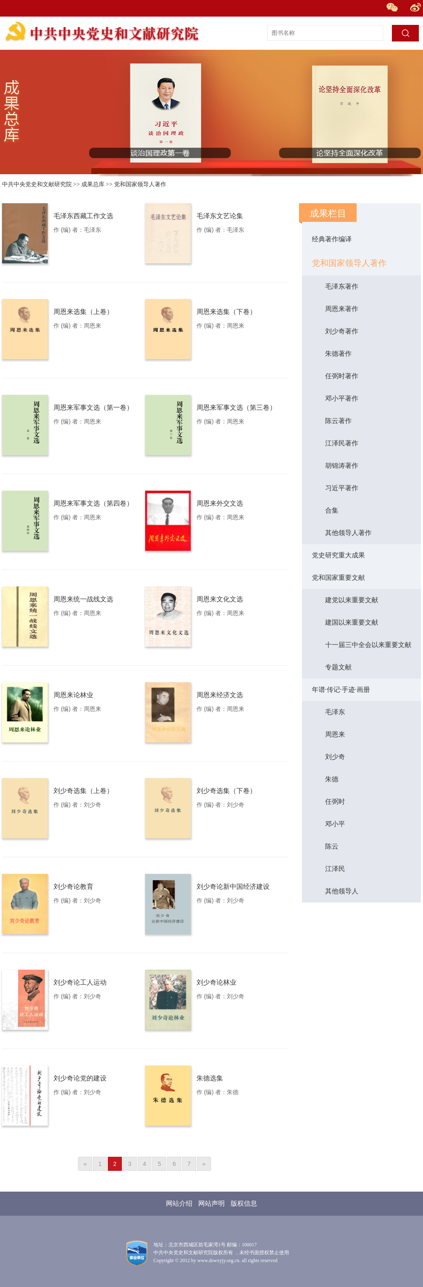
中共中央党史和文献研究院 (37, 184)
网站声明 (211, 1203)
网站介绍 (179, 1203)
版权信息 (244, 1203)
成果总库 (93, 184)
